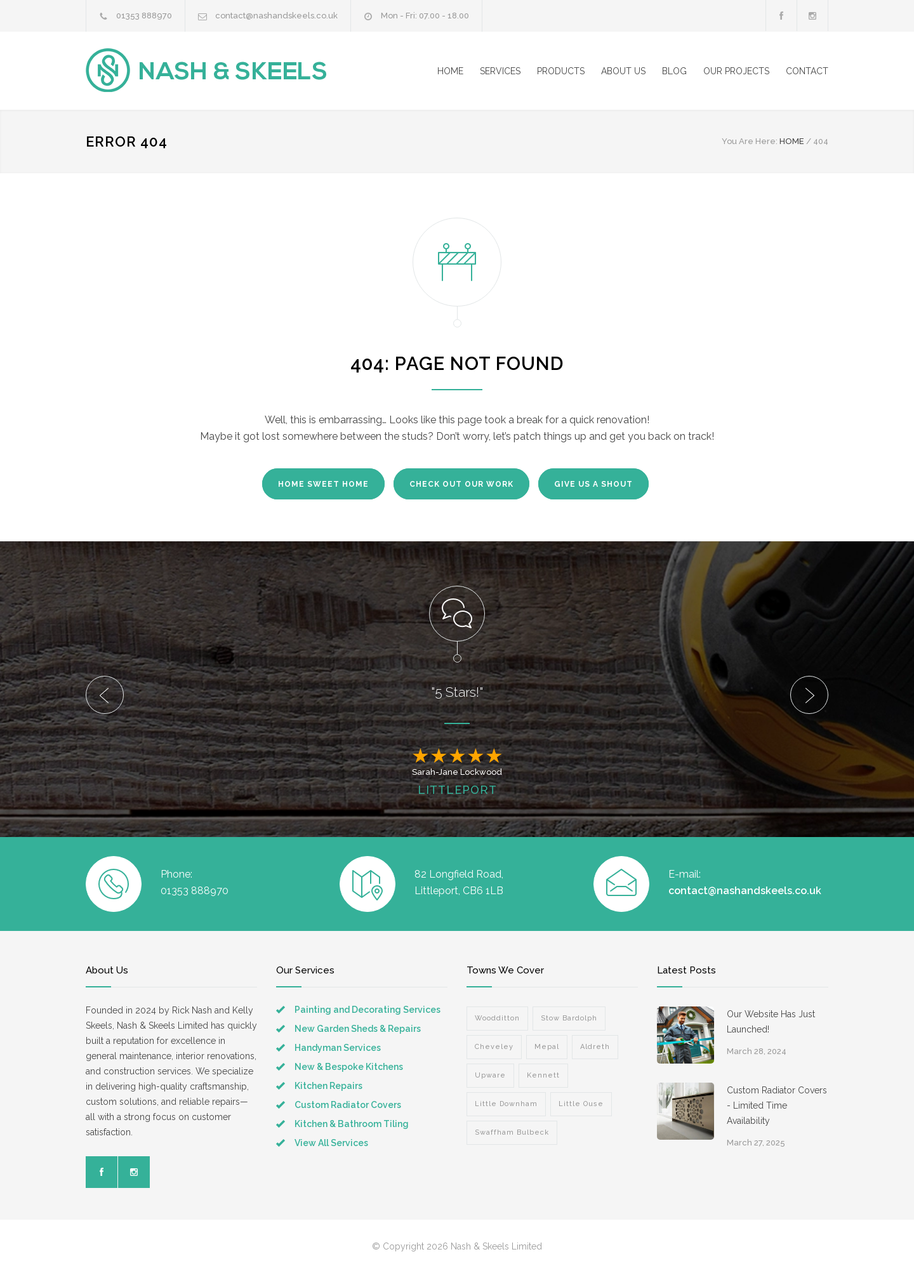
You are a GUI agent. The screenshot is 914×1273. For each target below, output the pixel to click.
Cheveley (494, 1047)
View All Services (331, 1143)
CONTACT (807, 71)
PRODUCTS (561, 71)
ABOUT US (623, 71)
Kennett (543, 1075)
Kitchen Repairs (328, 1086)
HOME (450, 71)
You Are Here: (750, 141)
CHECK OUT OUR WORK (461, 484)
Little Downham (506, 1104)
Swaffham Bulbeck (512, 1132)
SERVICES (500, 71)
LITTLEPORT (457, 789)
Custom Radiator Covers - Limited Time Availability (777, 1105)
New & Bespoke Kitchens (349, 1067)
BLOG (674, 71)
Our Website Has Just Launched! (771, 1021)
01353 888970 (144, 15)
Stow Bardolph (569, 1018)
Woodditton (497, 1018)
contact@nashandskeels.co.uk (276, 15)
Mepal (546, 1047)
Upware (490, 1075)
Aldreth (595, 1047)
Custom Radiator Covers (348, 1105)
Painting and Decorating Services (367, 1010)
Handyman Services (338, 1048)
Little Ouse (581, 1104)
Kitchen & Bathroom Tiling (352, 1124)
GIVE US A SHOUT (593, 484)
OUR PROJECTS (736, 71)
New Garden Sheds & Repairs (358, 1029)
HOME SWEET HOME (323, 484)
